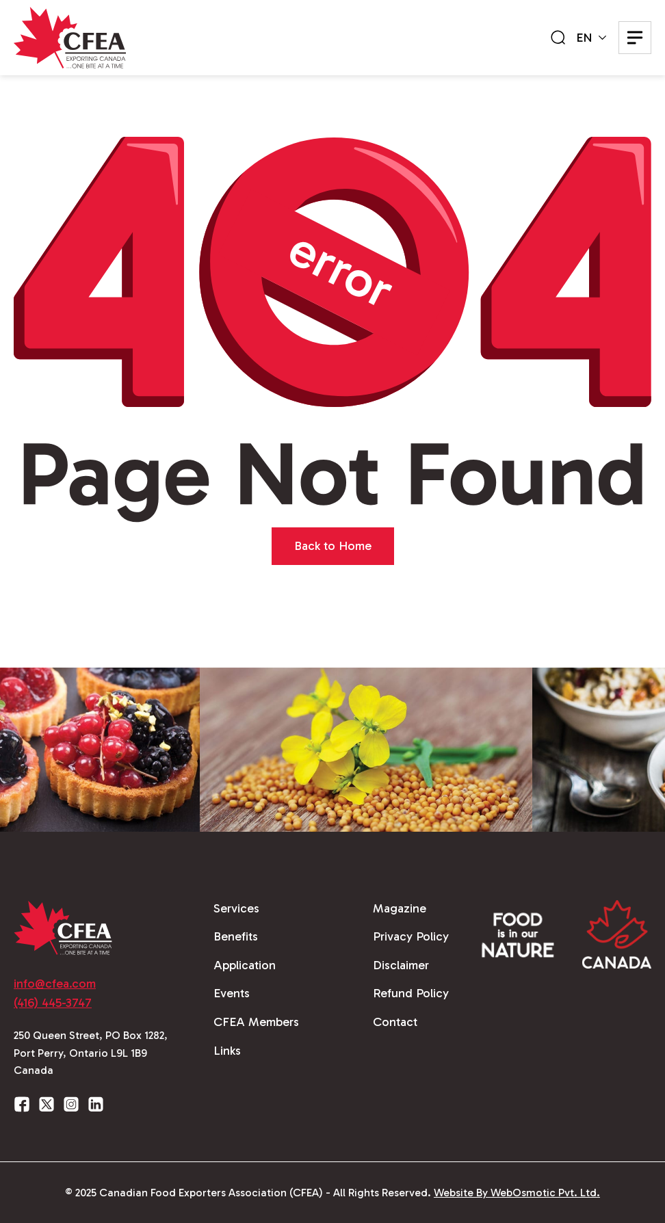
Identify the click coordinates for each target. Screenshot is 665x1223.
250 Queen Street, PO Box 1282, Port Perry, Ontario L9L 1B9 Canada (91, 1053)
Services (236, 908)
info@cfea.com (55, 983)
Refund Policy (411, 993)
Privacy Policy (411, 936)
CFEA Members (256, 1021)
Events (231, 993)
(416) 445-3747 (53, 1002)
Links (227, 1050)
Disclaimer (401, 965)
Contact (395, 1021)
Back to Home (332, 545)
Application (244, 965)
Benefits (235, 936)
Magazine (399, 908)
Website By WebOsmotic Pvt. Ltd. (517, 1192)
